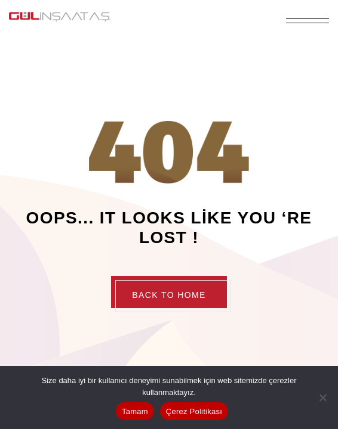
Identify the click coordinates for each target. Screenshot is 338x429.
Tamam (135, 411)
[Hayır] (323, 397)
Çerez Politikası (194, 411)
